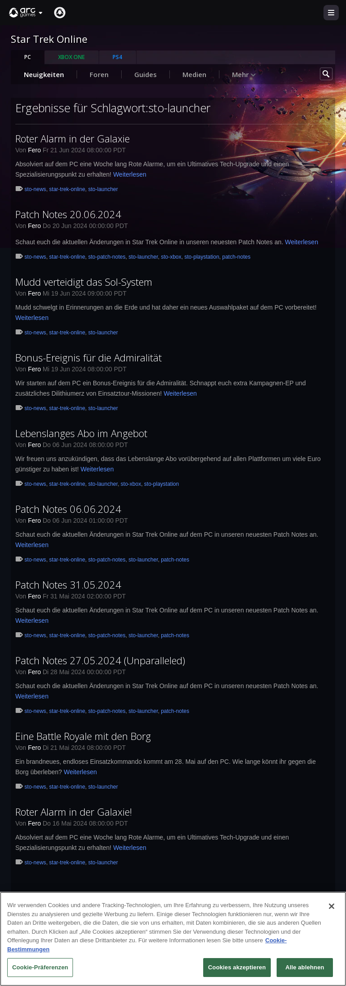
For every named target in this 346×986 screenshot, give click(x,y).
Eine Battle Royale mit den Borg (83, 736)
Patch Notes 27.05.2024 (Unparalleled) (100, 660)
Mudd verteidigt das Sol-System (83, 281)
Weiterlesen (129, 174)
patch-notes (236, 257)
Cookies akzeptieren (237, 970)
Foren (99, 74)
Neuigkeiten (44, 74)
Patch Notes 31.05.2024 (68, 584)
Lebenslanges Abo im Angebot (81, 433)
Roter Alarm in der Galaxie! (73, 811)
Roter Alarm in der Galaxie (72, 138)
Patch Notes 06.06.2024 (68, 509)
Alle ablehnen (304, 970)
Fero (34, 150)
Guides (145, 74)
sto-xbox (171, 257)
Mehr (244, 74)
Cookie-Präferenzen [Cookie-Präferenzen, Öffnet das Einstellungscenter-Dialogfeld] (40, 970)
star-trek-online (67, 189)
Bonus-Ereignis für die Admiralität (88, 357)
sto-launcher (103, 189)
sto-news (35, 189)
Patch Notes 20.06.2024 (68, 214)
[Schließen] (331, 909)
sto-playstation (201, 257)
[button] (26, 12)
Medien (194, 74)
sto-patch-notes (107, 257)
